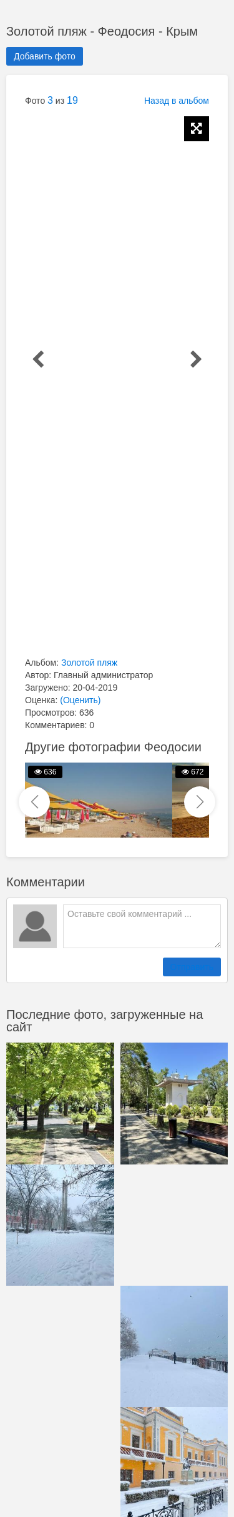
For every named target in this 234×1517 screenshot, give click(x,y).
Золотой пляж (89, 663)
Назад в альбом (176, 101)
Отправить (191, 967)
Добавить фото (45, 56)
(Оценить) (80, 700)
